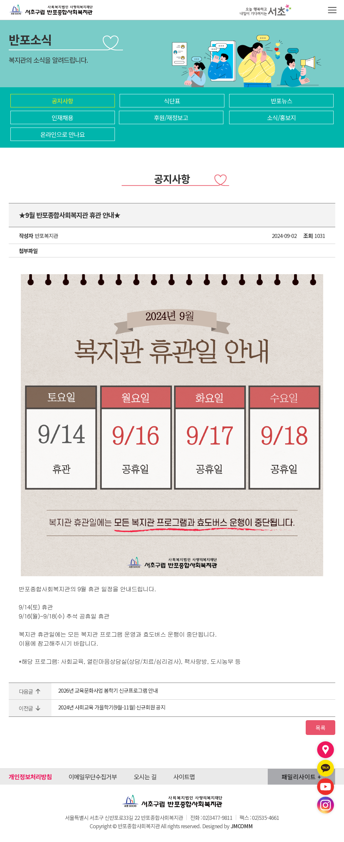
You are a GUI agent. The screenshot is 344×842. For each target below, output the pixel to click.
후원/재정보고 (171, 117)
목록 (318, 729)
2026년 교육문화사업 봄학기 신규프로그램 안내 (108, 690)
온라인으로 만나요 (62, 134)
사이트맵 (184, 778)
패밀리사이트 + (301, 778)
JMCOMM (242, 828)
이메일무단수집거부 (93, 778)
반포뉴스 (281, 100)
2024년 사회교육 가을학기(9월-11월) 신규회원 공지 (111, 707)
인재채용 (62, 117)
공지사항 (62, 100)
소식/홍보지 (281, 117)
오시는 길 (145, 778)
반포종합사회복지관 (33, 4)
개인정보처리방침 (30, 778)
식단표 (172, 100)
